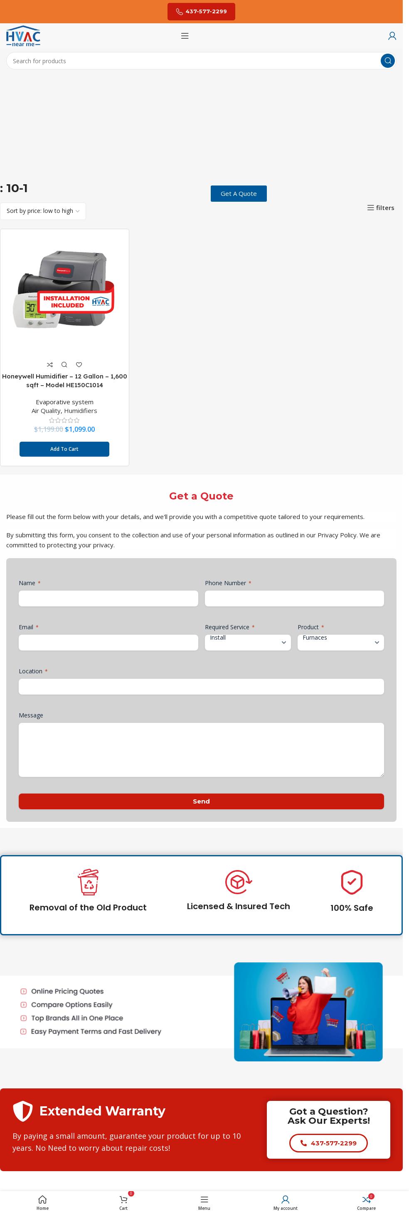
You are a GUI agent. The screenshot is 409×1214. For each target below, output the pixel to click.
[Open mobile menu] (185, 35)
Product (311, 626)
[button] (64, 448)
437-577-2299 (201, 11)
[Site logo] (23, 35)
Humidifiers (80, 410)
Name (30, 582)
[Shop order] (43, 211)
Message (31, 715)
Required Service (230, 626)
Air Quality (46, 410)
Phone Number (228, 582)
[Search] (201, 60)
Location (33, 671)
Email (29, 626)
